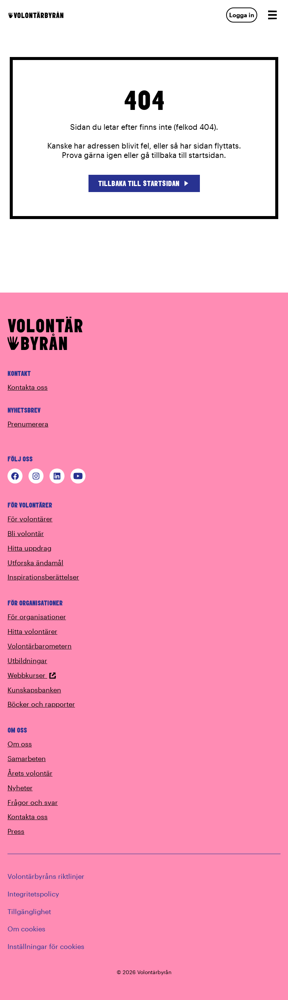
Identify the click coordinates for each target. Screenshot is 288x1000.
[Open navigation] (272, 15)
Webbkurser (32, 675)
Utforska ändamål (35, 563)
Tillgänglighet (29, 911)
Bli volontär (26, 533)
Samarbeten (27, 758)
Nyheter (20, 788)
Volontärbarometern (40, 646)
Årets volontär (30, 773)
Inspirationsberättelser (43, 577)
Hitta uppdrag (29, 548)
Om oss (20, 744)
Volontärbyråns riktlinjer (46, 876)
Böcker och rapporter (41, 704)
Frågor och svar (33, 802)
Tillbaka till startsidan (144, 183)
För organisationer (37, 617)
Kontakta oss (28, 387)
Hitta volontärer (32, 631)
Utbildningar (27, 660)
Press (16, 831)
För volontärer (30, 519)
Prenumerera (28, 424)
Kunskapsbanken (34, 690)
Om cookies (26, 929)
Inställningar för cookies (46, 946)
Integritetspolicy (33, 894)
